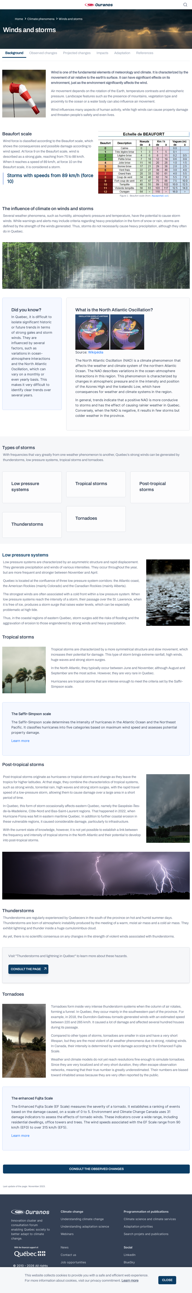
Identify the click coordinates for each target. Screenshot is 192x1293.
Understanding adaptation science (85, 1226)
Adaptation (122, 53)
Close (167, 1280)
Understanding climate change (82, 1219)
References (144, 53)
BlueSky (129, 1262)
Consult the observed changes (96, 1169)
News (64, 1247)
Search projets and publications (146, 1234)
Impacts (102, 53)
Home (19, 19)
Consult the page (26, 969)
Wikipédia (95, 352)
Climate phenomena (41, 19)
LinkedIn (129, 1255)
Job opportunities (73, 1262)
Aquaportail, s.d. (160, 195)
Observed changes (43, 53)
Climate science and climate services (150, 1219)
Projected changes (77, 53)
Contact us (68, 1255)
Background (14, 53)
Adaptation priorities (138, 1226)
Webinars (67, 1234)
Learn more (20, 741)
